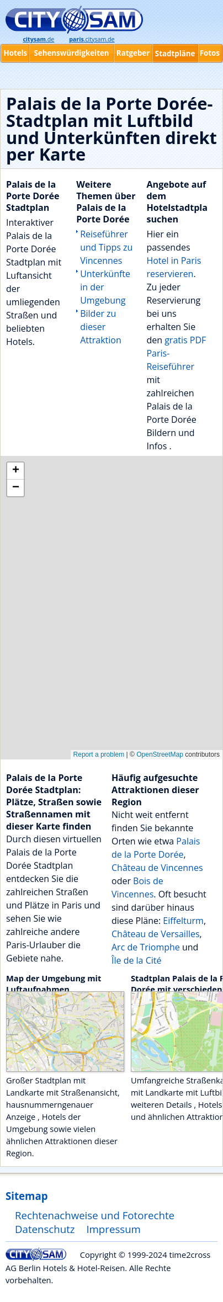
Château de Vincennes (157, 868)
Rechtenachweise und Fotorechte (94, 1215)
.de (38, 39)
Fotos (210, 53)
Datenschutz (45, 1229)
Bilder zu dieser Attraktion (100, 326)
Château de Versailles (156, 934)
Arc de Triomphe (146, 947)
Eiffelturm (183, 921)
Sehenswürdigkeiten (71, 53)
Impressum (113, 1229)
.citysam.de (91, 39)
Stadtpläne (175, 54)
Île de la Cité (136, 960)
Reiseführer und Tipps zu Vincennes (106, 247)
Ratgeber (133, 53)
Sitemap (26, 1196)
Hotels (15, 53)
